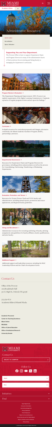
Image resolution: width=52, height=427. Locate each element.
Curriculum (5, 126)
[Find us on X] (30, 371)
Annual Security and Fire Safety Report (26, 417)
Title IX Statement (26, 412)
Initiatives (6, 393)
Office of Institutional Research (11, 330)
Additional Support (8, 260)
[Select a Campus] (26, 360)
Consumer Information (26, 406)
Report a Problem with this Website (26, 419)
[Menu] (49, 3)
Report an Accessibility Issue (26, 415)
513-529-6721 (6, 299)
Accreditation (8, 41)
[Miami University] (9, 4)
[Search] (43, 3)
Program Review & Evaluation (12, 93)
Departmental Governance (11, 160)
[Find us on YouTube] (26, 371)
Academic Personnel (8, 316)
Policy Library (26, 421)
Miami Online (5, 321)
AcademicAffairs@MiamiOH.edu (14, 302)
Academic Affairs (7, 8)
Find (4, 398)
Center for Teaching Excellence (11, 319)
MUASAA (4, 324)
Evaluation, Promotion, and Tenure (13, 195)
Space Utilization (9, 44)
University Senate (7, 333)
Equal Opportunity (26, 403)
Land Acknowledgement (26, 408)
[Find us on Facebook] (17, 371)
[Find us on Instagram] (21, 371)
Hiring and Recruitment (10, 228)
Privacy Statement (26, 410)
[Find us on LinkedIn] (35, 371)
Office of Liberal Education (9, 327)
